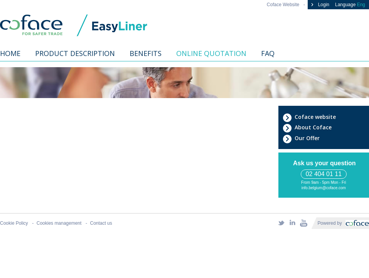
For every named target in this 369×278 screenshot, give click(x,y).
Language (350, 4)
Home (10, 53)
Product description (75, 53)
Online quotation (211, 53)
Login (319, 4)
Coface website (309, 117)
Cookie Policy (14, 223)
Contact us (101, 223)
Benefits (146, 53)
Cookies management (59, 223)
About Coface (307, 127)
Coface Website (283, 4)
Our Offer (301, 138)
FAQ (268, 53)
